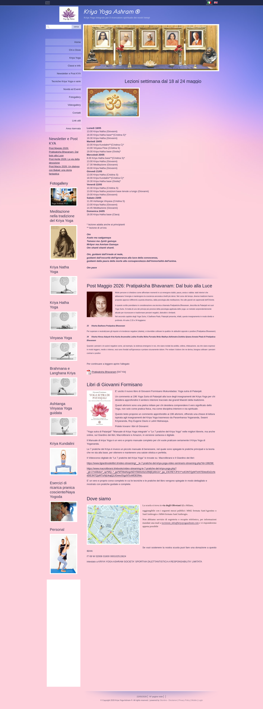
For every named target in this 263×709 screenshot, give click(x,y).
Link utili (76, 120)
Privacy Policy (184, 700)
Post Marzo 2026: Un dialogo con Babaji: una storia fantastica (64, 170)
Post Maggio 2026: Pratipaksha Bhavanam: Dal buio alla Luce (63, 152)
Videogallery (74, 105)
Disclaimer (173, 700)
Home (77, 42)
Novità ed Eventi (72, 89)
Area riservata (73, 128)
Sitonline (163, 700)
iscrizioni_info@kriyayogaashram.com (180, 522)
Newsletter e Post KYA (69, 73)
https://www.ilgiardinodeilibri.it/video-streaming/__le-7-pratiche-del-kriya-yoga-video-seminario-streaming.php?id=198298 (150, 463)
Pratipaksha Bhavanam (104, 372)
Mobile (194, 700)
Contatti (77, 112)
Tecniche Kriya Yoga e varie (66, 81)
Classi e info (74, 65)
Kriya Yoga (75, 57)
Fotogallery (75, 97)
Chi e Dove (75, 50)
